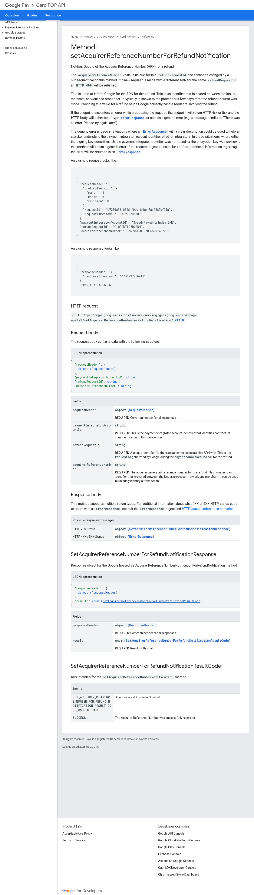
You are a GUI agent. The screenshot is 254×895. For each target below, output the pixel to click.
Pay (17, 5)
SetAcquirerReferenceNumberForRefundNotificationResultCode (151, 601)
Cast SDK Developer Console (177, 867)
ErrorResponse (141, 537)
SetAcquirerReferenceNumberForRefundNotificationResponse (179, 529)
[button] (28, 27)
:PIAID (178, 320)
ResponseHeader (104, 592)
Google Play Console (171, 847)
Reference (148, 36)
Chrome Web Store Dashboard (178, 874)
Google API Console (171, 833)
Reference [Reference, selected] (53, 15)
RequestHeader (103, 369)
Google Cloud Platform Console (179, 840)
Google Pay (107, 36)
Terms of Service (73, 840)
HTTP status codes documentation (208, 509)
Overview (12, 15)
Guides (32, 15)
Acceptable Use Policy (77, 833)
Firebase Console (169, 854)
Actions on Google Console (176, 861)
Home (74, 36)
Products (89, 36)
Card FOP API (50, 5)
